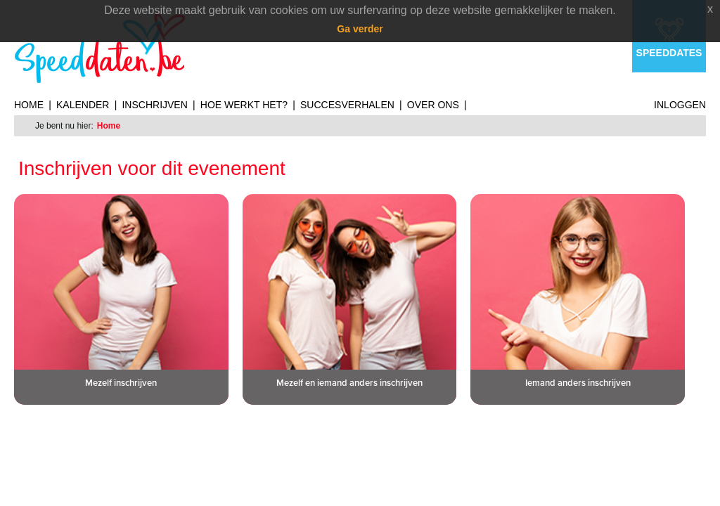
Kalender (82, 105)
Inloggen (680, 105)
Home (29, 105)
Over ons (433, 105)
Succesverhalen (347, 105)
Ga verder (359, 28)
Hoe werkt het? (244, 105)
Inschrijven (154, 105)
